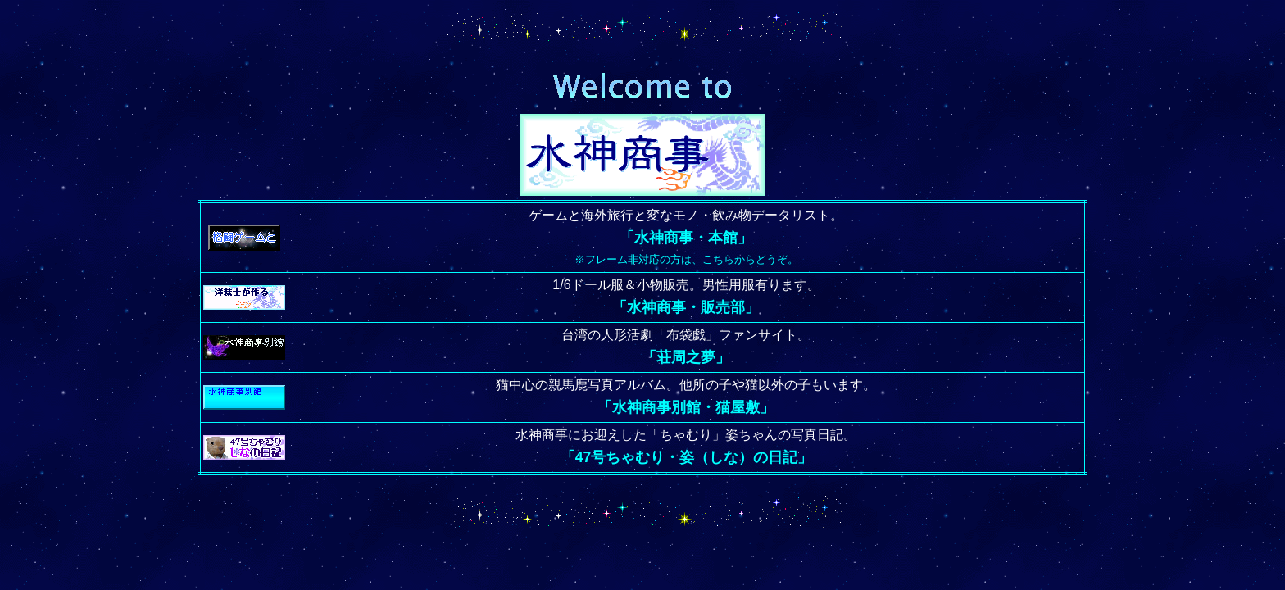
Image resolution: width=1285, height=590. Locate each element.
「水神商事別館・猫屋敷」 (685, 407)
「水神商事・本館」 (686, 237)
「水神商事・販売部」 (686, 307)
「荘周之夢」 (686, 357)
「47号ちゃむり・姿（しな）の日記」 (687, 457)
